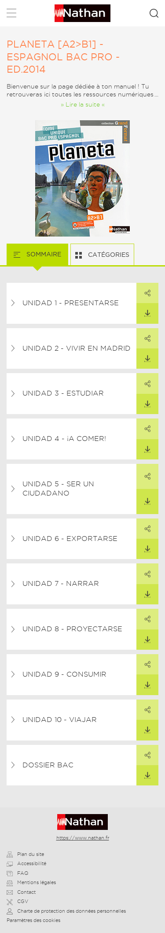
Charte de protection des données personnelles (66, 911)
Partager (143, 289)
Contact (21, 892)
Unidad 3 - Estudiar (63, 393)
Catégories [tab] (107, 254)
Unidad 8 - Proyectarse (72, 629)
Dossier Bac (47, 765)
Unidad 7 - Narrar (60, 583)
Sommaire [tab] (43, 254)
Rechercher (154, 13)
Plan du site (25, 854)
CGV (17, 901)
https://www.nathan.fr (82, 837)
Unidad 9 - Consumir (64, 674)
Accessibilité (26, 863)
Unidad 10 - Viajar (59, 719)
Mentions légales (31, 882)
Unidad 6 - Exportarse (69, 538)
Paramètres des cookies (33, 920)
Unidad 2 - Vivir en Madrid (76, 348)
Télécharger (143, 310)
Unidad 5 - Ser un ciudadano (58, 488)
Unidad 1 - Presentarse (70, 303)
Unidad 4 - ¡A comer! (64, 438)
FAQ (17, 873)
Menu (11, 15)
